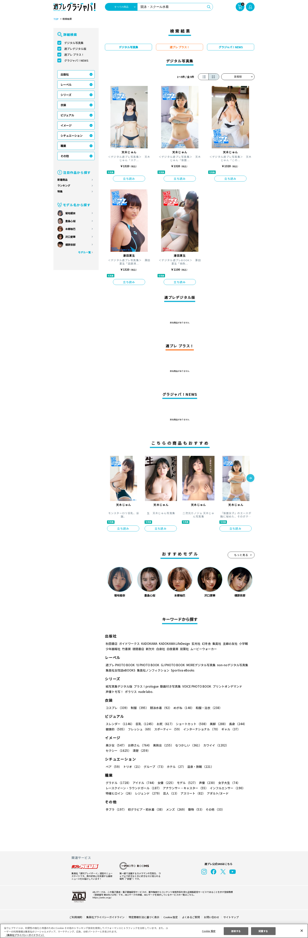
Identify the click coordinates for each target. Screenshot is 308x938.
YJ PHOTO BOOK (147, 665)
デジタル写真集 (73, 43)
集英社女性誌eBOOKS (120, 670)
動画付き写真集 (170, 686)
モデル (186, 783)
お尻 (164, 724)
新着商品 (62, 180)
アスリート (192, 793)
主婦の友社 (229, 643)
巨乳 (144, 724)
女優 (165, 783)
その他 (64, 156)
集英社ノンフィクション (153, 670)
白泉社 (160, 649)
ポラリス (131, 692)
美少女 (116, 745)
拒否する (236, 931)
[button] (250, 478)
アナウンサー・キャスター (185, 788)
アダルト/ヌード (217, 793)
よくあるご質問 (191, 917)
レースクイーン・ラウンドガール (133, 788)
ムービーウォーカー (203, 649)
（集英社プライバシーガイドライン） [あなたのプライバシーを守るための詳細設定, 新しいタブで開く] (25, 935)
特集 (59, 191)
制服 (139, 708)
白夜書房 (172, 649)
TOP (55, 19)
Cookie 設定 (171, 917)
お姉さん (139, 745)
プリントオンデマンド (225, 686)
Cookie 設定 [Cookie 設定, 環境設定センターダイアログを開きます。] (208, 931)
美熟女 (162, 745)
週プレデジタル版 (75, 49)
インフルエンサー (226, 788)
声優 (206, 783)
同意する (263, 931)
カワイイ (214, 745)
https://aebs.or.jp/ (101, 897)
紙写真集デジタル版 (119, 686)
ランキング (63, 185)
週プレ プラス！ (74, 55)
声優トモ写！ (114, 692)
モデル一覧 (84, 252)
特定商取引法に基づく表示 (144, 917)
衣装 (63, 105)
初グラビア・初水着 (145, 809)
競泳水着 (160, 708)
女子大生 (227, 783)
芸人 (170, 793)
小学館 (243, 643)
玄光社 (195, 643)
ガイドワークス (129, 643)
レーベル (66, 85)
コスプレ (117, 708)
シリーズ (65, 95)
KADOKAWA (149, 643)
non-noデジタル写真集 (229, 665)
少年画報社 (113, 649)
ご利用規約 (76, 917)
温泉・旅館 (199, 767)
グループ (154, 767)
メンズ (175, 809)
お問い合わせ (211, 917)
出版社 (64, 74)
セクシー (240, 745)
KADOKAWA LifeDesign (174, 643)
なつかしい (187, 745)
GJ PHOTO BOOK (171, 665)
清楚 (114, 750)
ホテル (175, 767)
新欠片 (150, 649)
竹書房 (126, 649)
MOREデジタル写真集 (198, 665)
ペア (113, 767)
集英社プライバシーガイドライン (105, 917)
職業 (63, 146)
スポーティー (167, 729)
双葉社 (184, 649)
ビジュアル (67, 115)
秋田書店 (111, 643)
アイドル (143, 783)
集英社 (216, 643)
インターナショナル (201, 729)
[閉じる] (301, 930)
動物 (195, 809)
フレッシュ (139, 729)
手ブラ (116, 809)
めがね (183, 708)
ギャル (230, 729)
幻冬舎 (205, 643)
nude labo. (145, 692)
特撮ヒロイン (119, 793)
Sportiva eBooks (181, 670)
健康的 (116, 729)
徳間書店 (138, 649)
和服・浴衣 (207, 708)
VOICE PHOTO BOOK (196, 686)
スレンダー (120, 724)
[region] (154, 931)
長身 (235, 724)
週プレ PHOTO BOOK (120, 665)
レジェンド (148, 793)
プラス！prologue (146, 686)
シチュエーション (71, 136)
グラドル (118, 783)
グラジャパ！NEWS (76, 60)
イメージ (66, 125)
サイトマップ (230, 917)
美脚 (217, 724)
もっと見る (241, 555)
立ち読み (129, 179)
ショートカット (191, 724)
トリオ (132, 767)
